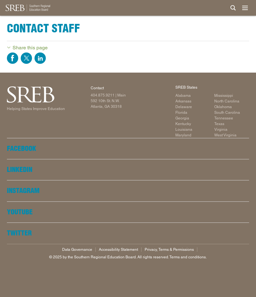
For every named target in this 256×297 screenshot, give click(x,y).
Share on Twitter (26, 58)
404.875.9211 (103, 95)
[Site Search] (233, 8)
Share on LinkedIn (40, 58)
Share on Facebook (12, 58)
